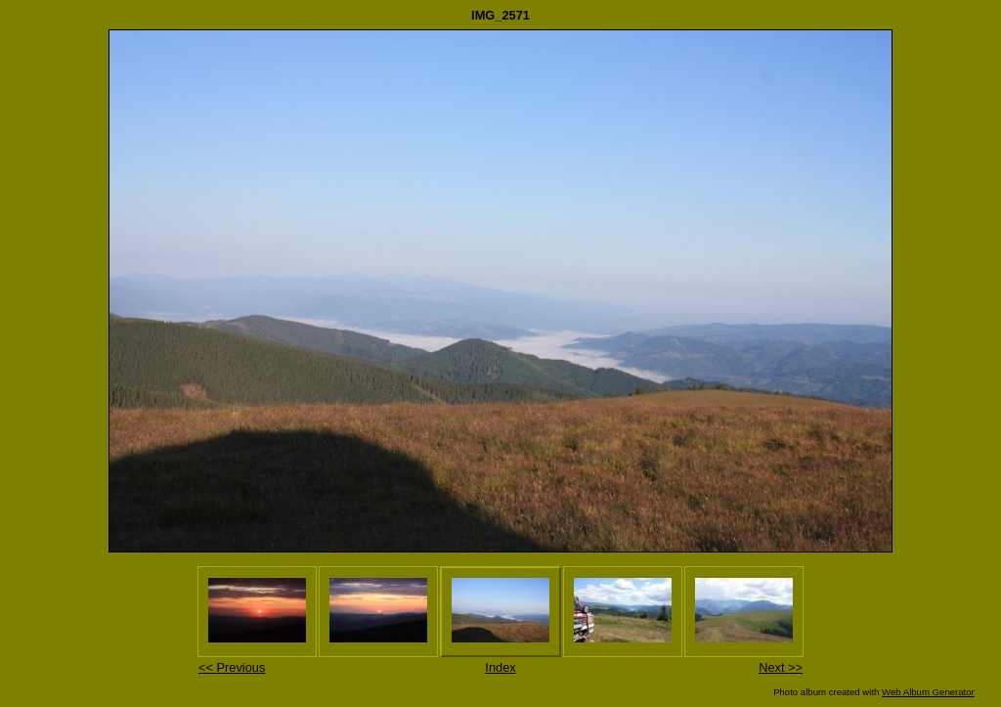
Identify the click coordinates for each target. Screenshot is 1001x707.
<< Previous (231, 667)
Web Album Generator (928, 691)
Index (500, 667)
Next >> (781, 667)
